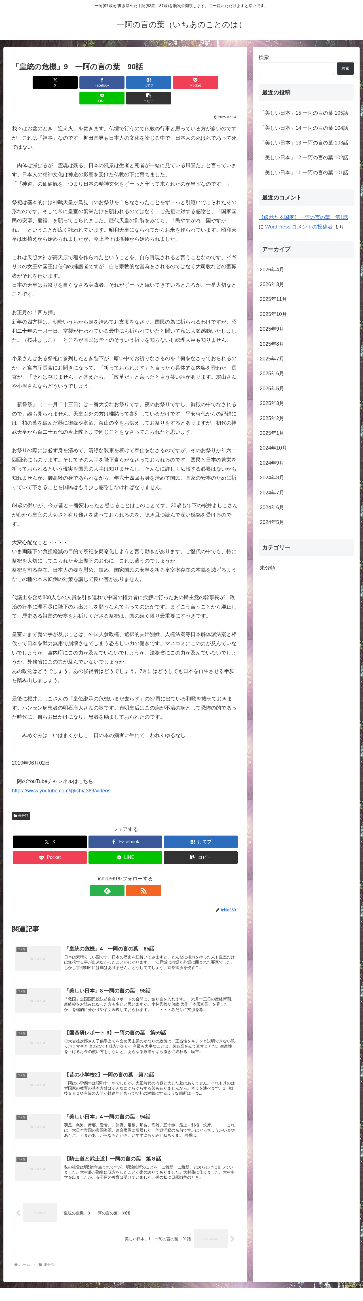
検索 (264, 57)
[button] (220, 82)
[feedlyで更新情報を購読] (118, 875)
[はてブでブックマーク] (106, 82)
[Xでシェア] (30, 82)
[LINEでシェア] (182, 82)
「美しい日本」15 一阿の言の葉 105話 (304, 113)
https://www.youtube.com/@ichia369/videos (61, 775)
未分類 (21, 800)
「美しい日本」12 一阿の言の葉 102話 (304, 157)
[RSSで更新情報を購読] (132, 875)
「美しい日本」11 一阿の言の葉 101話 (304, 172)
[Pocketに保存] (144, 82)
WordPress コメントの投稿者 (299, 227)
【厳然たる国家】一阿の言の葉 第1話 (303, 217)
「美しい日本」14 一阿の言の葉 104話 (304, 128)
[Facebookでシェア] (68, 82)
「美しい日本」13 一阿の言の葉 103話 (304, 143)
